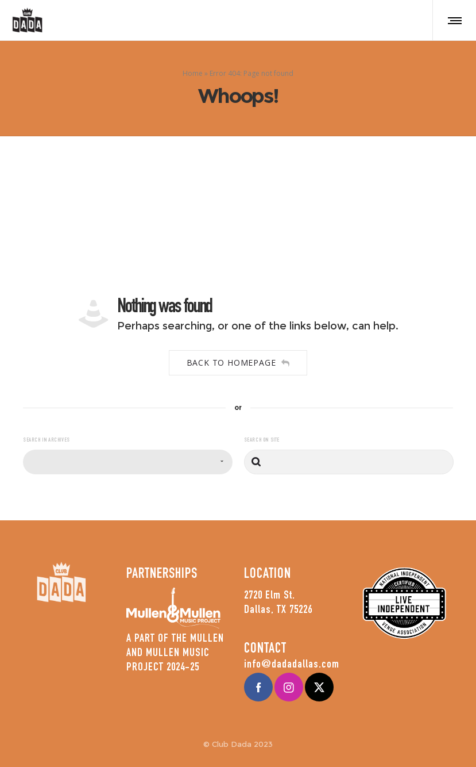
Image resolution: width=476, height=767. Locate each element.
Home (193, 73)
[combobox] (128, 462)
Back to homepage (238, 362)
